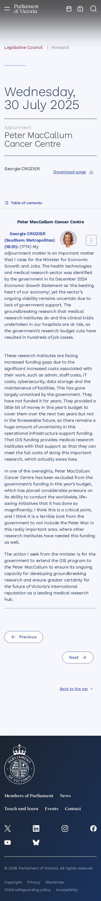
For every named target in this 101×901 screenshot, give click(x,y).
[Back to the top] (76, 688)
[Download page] (73, 172)
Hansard (60, 47)
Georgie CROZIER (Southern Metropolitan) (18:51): (29, 240)
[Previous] (23, 637)
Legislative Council (23, 47)
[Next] (77, 657)
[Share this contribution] (91, 240)
